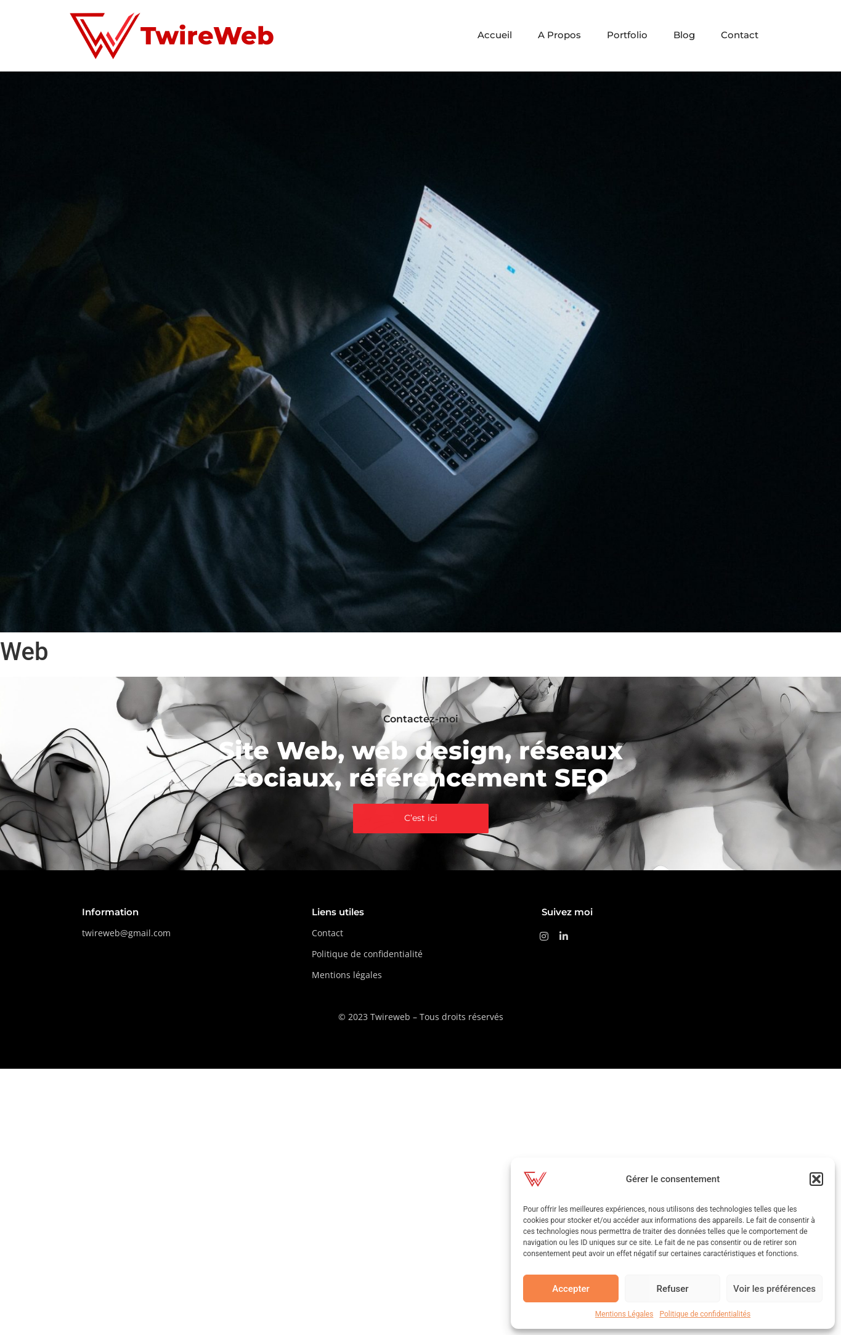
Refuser (672, 1288)
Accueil (494, 35)
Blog (684, 35)
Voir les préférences (774, 1288)
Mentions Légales (624, 1314)
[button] (816, 1179)
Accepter (570, 1288)
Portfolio (627, 35)
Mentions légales (347, 975)
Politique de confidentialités (704, 1314)
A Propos (559, 35)
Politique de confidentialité (367, 954)
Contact (739, 35)
